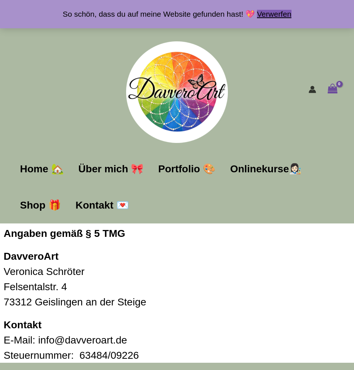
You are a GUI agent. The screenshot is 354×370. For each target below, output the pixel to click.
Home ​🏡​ (42, 168)
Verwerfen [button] (274, 14)
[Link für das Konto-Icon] (312, 89)
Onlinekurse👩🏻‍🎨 (266, 168)
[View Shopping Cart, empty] (332, 90)
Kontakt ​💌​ (102, 205)
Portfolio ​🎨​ (187, 168)
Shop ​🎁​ (40, 205)
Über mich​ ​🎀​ (111, 168)
